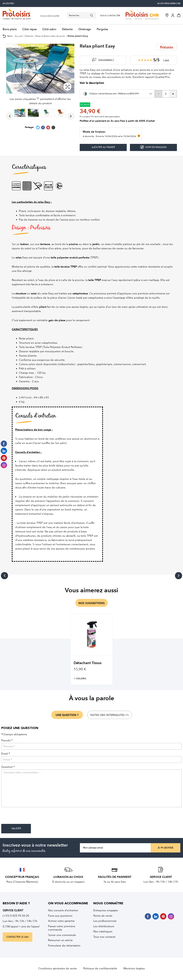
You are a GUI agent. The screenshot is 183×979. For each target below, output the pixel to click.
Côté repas (29, 29)
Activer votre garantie (61, 921)
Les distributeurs (103, 926)
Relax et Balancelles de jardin (50, 36)
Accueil (19, 36)
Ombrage (84, 29)
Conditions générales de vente (57, 968)
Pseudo (7, 740)
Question (8, 767)
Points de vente (102, 915)
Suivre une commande (62, 935)
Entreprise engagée (105, 910)
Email (5, 753)
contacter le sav (17, 937)
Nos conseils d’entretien (63, 910)
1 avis (166, 60)
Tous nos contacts (104, 936)
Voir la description (92, 83)
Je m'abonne (165, 848)
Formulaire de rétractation (64, 945)
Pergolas (102, 29)
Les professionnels (105, 921)
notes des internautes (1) (109, 715)
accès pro (8, 3)
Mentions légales (134, 968)
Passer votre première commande (61, 928)
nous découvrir (49, 16)
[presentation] (28, 817)
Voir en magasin (153, 147)
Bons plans (10, 29)
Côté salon (49, 29)
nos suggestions (91, 603)
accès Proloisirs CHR (168, 3)
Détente (67, 29)
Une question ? (106, 59)
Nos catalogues (102, 931)
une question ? (67, 715)
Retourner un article (60, 940)
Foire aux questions (60, 915)
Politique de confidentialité (100, 968)
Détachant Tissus (88, 663)
